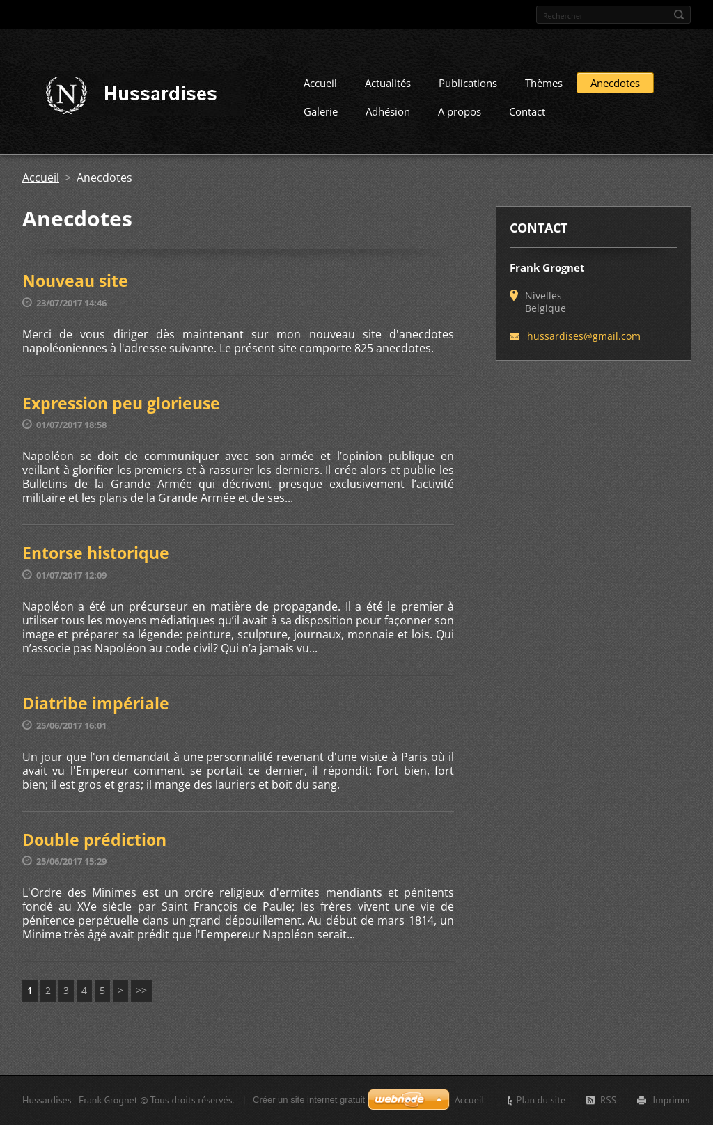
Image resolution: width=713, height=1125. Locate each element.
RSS (608, 1100)
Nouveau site (75, 285)
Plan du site (541, 1100)
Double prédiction (94, 844)
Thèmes (544, 88)
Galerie (321, 116)
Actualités (388, 88)
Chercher (679, 14)
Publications (468, 88)
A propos (459, 116)
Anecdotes (615, 88)
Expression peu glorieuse (121, 408)
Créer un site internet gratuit (309, 1099)
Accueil (320, 88)
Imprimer (671, 1100)
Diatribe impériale (95, 708)
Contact (527, 116)
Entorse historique (95, 557)
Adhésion (388, 116)
